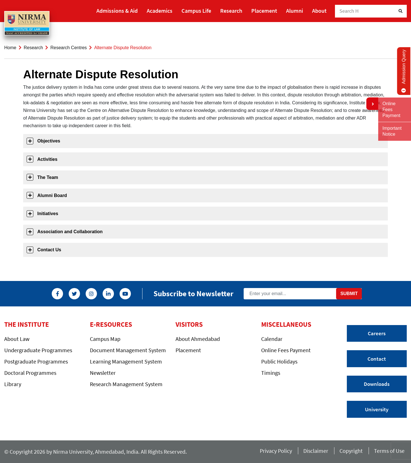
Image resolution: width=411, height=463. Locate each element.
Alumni (294, 10)
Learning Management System (126, 361)
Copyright (351, 450)
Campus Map (105, 338)
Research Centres (68, 47)
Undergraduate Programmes (38, 350)
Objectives (48, 141)
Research (231, 10)
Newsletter (103, 372)
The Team (47, 177)
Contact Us (49, 249)
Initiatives (47, 213)
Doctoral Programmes (30, 372)
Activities (47, 159)
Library (12, 384)
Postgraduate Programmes (36, 361)
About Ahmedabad (198, 338)
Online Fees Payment (286, 350)
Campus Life (196, 10)
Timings (270, 372)
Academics (159, 10)
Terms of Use (390, 450)
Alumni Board (52, 195)
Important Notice (392, 131)
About (319, 10)
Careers (377, 333)
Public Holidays (279, 361)
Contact (376, 358)
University (376, 409)
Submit (349, 293)
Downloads (377, 383)
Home (10, 47)
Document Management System (128, 350)
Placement (264, 10)
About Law (16, 338)
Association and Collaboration (70, 231)
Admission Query (403, 71)
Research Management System (126, 384)
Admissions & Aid (117, 10)
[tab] (205, 141)
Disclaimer (315, 450)
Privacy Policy (276, 450)
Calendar (271, 338)
